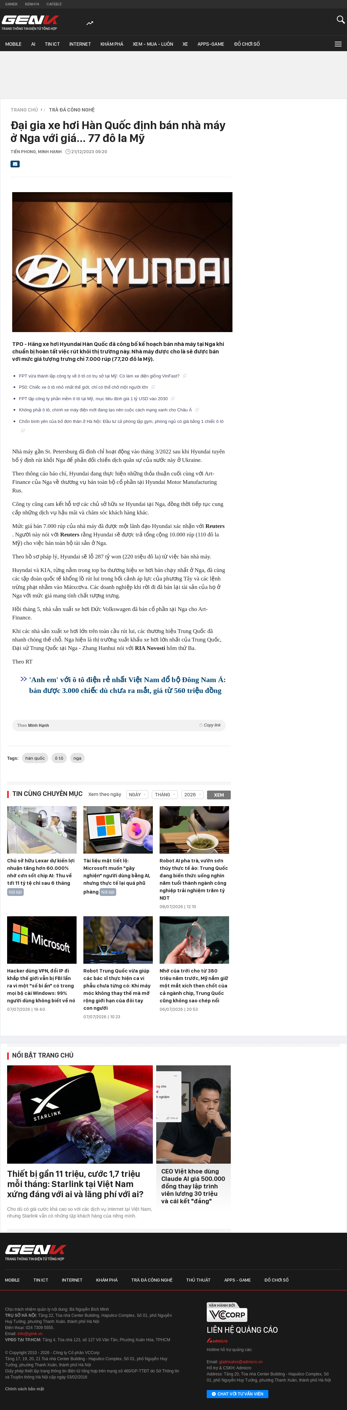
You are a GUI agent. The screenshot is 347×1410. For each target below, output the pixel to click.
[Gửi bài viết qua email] (15, 166)
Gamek (11, 4)
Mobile (13, 44)
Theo (119, 725)
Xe (185, 44)
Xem (219, 795)
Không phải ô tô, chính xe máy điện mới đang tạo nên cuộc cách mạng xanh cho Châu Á (109, 409)
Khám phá (112, 44)
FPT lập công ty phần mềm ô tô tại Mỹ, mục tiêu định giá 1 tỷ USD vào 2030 (97, 398)
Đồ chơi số (247, 44)
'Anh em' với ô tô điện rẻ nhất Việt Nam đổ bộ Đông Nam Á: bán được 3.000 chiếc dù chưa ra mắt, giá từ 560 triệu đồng (127, 685)
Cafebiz (54, 4)
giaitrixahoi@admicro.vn (241, 1362)
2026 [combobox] (190, 795)
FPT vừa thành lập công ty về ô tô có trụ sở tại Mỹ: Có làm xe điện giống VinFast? (102, 376)
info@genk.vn (30, 1333)
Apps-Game (211, 44)
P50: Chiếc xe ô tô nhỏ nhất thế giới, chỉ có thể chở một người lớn (87, 387)
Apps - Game (237, 1280)
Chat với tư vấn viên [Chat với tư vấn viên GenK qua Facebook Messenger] (237, 1394)
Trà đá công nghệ (151, 1280)
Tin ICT (52, 44)
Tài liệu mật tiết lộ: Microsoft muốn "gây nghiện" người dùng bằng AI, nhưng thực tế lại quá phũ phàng (116, 876)
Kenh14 (32, 4)
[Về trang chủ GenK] (30, 22)
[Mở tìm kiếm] (341, 19)
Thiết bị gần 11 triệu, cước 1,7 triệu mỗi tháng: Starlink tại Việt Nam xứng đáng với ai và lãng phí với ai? (75, 1183)
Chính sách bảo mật (24, 1389)
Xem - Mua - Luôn (153, 44)
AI (33, 44)
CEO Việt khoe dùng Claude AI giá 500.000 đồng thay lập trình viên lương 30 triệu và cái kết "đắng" (193, 1186)
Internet (80, 44)
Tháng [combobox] (162, 795)
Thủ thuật (198, 1280)
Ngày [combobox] (135, 795)
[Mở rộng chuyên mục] (337, 43)
